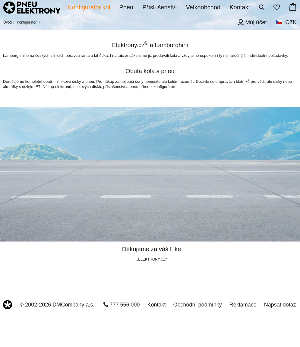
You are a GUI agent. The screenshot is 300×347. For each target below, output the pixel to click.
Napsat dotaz (280, 305)
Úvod (7, 22)
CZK (291, 22)
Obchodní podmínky (197, 305)
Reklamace (243, 305)
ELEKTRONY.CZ (151, 259)
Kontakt (156, 305)
